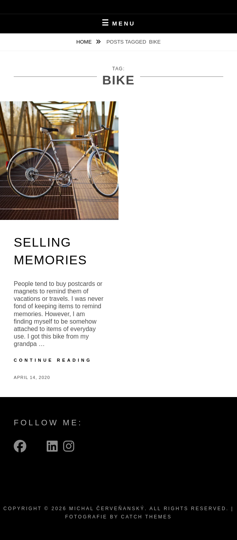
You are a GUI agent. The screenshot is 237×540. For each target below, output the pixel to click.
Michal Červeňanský (107, 508)
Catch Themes (146, 517)
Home (85, 42)
